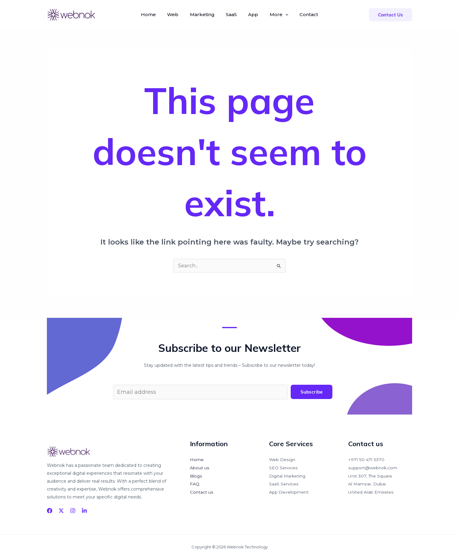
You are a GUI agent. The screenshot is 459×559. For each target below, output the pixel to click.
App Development (289, 491)
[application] (282, 14)
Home (153, 14)
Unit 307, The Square (370, 475)
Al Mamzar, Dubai (367, 483)
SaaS (231, 14)
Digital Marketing (287, 475)
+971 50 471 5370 (366, 459)
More (275, 14)
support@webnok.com (372, 467)
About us (199, 467)
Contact (304, 14)
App (252, 14)
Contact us (201, 491)
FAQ (194, 483)
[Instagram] (72, 510)
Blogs (196, 475)
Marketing (203, 14)
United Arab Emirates (370, 491)
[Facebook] (49, 510)
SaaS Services (283, 483)
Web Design (282, 459)
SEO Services (283, 467)
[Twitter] (61, 510)
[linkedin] (84, 510)
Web (176, 14)
